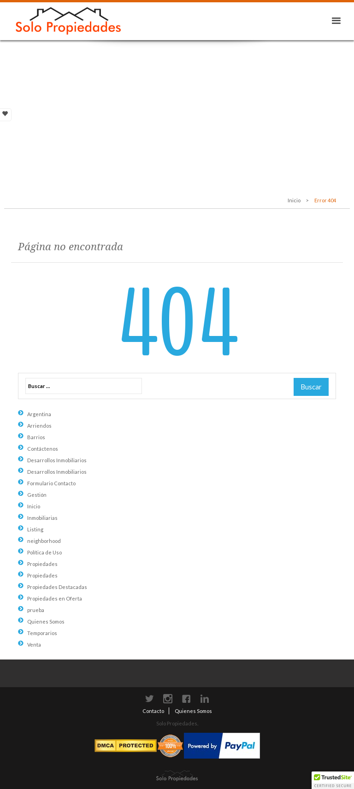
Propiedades (42, 564)
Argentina (39, 414)
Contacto (153, 711)
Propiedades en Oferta (54, 598)
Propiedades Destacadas (57, 587)
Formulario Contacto (51, 483)
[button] (333, 780)
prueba (35, 610)
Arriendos (39, 426)
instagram (168, 699)
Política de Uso (44, 552)
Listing (35, 529)
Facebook (186, 699)
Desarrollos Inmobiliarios (57, 460)
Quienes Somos (46, 621)
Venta (34, 645)
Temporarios (42, 633)
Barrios (36, 437)
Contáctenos (42, 449)
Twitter (149, 699)
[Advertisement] (177, 109)
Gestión (37, 495)
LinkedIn (205, 699)
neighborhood (44, 541)
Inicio (294, 200)
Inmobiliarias (42, 518)
